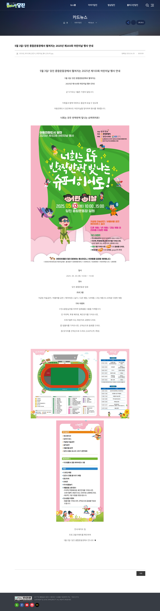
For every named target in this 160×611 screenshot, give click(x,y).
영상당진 (111, 5)
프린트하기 (133, 22)
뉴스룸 (73, 5)
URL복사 (141, 22)
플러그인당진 (132, 5)
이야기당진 (92, 5)
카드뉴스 (91, 23)
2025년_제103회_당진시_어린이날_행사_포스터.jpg (36, 53)
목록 (141, 573)
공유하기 (128, 22)
